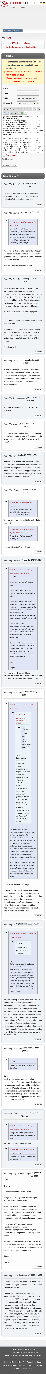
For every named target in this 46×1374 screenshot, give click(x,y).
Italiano (38, 1362)
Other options (12, 155)
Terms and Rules (23, 1349)
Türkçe (39, 1365)
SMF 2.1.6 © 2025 (18, 1352)
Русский (32, 1365)
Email (5, 93)
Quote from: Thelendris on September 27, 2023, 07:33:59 (22, 719)
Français (30, 1362)
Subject (6, 98)
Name (5, 88)
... (43, 7)
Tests (14, 7)
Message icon (9, 103)
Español (22, 1362)
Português (23, 1365)
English (15, 1362)
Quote (38, 204)
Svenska (17, 1369)
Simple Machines (32, 1352)
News (22, 7)
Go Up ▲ (33, 1349)
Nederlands (7, 1365)
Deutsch (7, 1362)
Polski (15, 1365)
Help (14, 1349)
